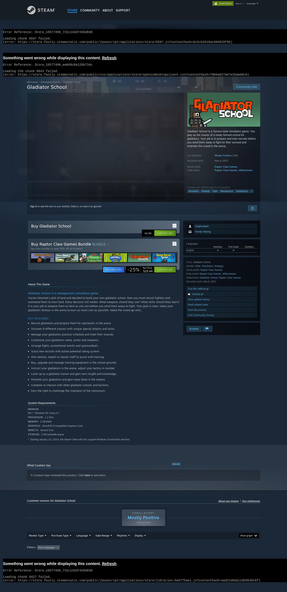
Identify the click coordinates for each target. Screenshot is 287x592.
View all (176, 469)
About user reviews (228, 505)
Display (139, 542)
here (87, 479)
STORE (72, 10)
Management (227, 196)
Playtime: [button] (115, 555)
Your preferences (251, 505)
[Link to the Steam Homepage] (44, 13)
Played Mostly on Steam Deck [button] (143, 555)
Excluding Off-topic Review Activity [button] (86, 555)
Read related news (198, 309)
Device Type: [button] (226, 555)
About (107, 10)
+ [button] (251, 196)
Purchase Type (59, 542)
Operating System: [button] (176, 555)
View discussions (197, 314)
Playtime (122, 542)
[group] (143, 555)
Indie (215, 196)
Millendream (246, 174)
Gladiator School (209, 282)
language (251, 3)
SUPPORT (123, 10)
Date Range (102, 542)
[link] (140, 274)
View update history (199, 304)
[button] (165, 238)
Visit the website (198, 293)
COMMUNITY (90, 10)
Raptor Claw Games (226, 171)
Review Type (36, 542)
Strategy (206, 196)
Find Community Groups (201, 319)
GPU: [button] (209, 555)
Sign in (33, 211)
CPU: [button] (196, 555)
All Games (32, 86)
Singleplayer (242, 196)
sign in (239, 3)
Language (82, 542)
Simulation (194, 196)
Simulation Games (50, 86)
